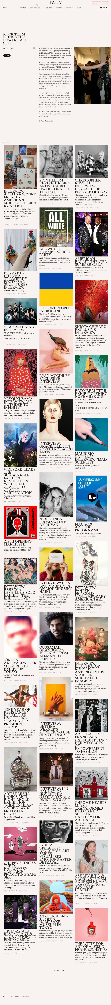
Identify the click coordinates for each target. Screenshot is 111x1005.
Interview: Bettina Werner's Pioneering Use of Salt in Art (54, 729)
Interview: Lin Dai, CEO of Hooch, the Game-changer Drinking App (54, 794)
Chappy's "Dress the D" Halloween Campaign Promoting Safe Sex (20, 870)
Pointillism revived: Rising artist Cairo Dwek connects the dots (55, 186)
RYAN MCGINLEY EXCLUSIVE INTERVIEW (54, 378)
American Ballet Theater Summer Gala (91, 262)
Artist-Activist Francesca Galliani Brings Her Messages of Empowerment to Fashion (91, 743)
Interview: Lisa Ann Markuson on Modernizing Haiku (55, 587)
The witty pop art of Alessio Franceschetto (91, 947)
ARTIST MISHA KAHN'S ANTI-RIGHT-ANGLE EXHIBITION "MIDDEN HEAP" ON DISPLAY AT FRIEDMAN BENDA (18, 804)
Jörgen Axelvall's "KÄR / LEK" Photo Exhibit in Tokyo (20, 666)
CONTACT (11, 996)
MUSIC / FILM (48, 8)
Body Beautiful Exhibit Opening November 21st (91, 393)
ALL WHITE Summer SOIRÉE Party (54, 252)
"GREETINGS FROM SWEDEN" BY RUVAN (53, 522)
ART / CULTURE (35, 8)
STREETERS (69, 8)
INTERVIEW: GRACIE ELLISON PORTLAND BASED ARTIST (56, 447)
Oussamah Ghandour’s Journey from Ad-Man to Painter (53, 653)
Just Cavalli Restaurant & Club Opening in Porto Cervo (20, 935)
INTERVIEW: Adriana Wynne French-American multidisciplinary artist (20, 198)
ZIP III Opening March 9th (18, 542)
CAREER (17, 996)
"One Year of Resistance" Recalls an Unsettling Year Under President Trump (17, 718)
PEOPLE (59, 8)
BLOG (79, 8)
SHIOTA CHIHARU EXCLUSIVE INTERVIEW (90, 330)
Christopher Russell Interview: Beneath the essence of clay (91, 186)
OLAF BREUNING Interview (19, 328)
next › (58, 970)
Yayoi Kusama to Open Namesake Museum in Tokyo (53, 922)
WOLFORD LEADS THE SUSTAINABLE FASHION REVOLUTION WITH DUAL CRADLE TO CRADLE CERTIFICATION (20, 481)
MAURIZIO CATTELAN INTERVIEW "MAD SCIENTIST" (91, 458)
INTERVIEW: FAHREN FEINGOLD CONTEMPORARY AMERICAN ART (90, 593)
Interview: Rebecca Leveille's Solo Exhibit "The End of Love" (19, 592)
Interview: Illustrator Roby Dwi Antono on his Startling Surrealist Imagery (89, 672)
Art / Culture (8, 48)
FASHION (23, 8)
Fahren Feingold (86, 605)
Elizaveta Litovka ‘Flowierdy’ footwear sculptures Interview (16, 280)
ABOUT (4, 996)
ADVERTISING (25, 996)
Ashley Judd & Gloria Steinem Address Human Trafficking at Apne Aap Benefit (91, 883)
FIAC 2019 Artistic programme (87, 527)
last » (63, 970)
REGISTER (96, 3)
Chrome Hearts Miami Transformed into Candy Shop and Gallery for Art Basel (90, 811)
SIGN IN (105, 3)
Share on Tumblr (29, 55)
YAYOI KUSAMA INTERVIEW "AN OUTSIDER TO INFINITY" (18, 403)
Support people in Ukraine (54, 309)
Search (5, 7)
